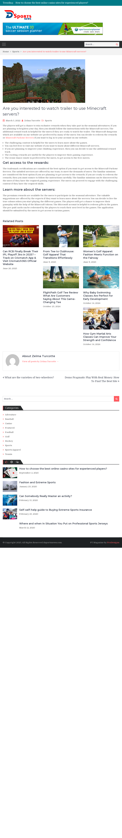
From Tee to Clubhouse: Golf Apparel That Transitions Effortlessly (58, 254)
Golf (7, 436)
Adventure (10, 414)
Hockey (9, 441)
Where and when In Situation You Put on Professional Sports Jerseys (63, 523)
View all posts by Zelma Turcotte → (40, 361)
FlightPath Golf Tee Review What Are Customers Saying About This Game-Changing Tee (60, 297)
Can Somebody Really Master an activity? (45, 496)
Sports (48, 120)
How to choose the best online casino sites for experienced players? (52, 3)
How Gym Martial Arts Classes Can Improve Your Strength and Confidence (99, 337)
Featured (10, 428)
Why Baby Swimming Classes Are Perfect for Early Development (98, 296)
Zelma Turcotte (32, 120)
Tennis (8, 454)
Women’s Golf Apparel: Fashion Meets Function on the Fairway (100, 254)
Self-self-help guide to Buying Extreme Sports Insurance (55, 509)
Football (9, 432)
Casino (8, 423)
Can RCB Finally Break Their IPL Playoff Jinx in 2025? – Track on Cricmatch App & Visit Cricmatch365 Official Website (20, 258)
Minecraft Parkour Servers (20, 137)
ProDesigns (113, 542)
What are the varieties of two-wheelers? (29, 377)
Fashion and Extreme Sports (37, 482)
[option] (69, 2)
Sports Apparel (13, 450)
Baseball (9, 419)
